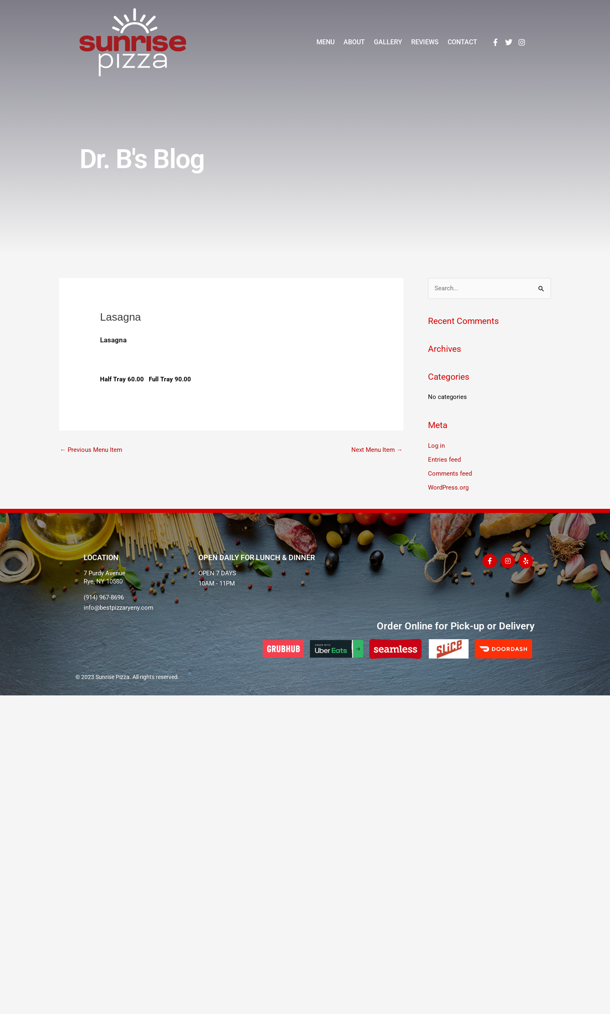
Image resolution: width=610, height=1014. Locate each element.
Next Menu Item (377, 449)
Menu (325, 42)
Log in (436, 445)
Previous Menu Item (91, 449)
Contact (462, 42)
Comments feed (450, 473)
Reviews (425, 42)
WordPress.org (448, 487)
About (354, 42)
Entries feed (444, 459)
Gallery (388, 42)
